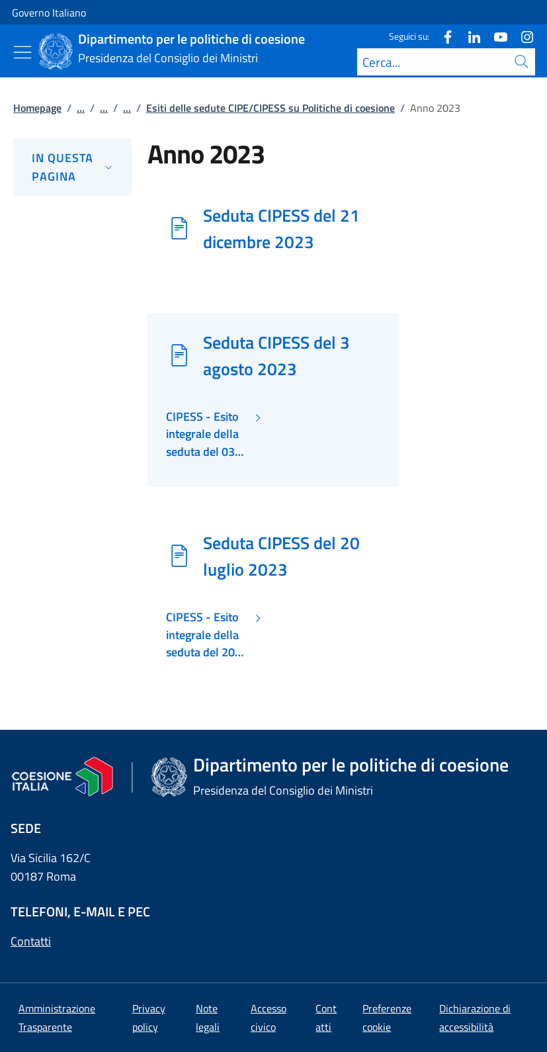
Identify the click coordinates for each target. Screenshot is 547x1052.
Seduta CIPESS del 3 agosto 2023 (276, 355)
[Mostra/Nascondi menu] (22, 52)
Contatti (31, 941)
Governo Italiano (49, 13)
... (81, 108)
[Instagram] (522, 36)
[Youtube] (495, 36)
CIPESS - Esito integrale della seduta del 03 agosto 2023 (202, 434)
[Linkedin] (469, 36)
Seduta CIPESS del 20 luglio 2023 (281, 555)
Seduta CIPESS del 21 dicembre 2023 (281, 228)
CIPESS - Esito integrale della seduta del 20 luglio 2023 (202, 635)
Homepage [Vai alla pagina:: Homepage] (37, 108)
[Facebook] (442, 36)
